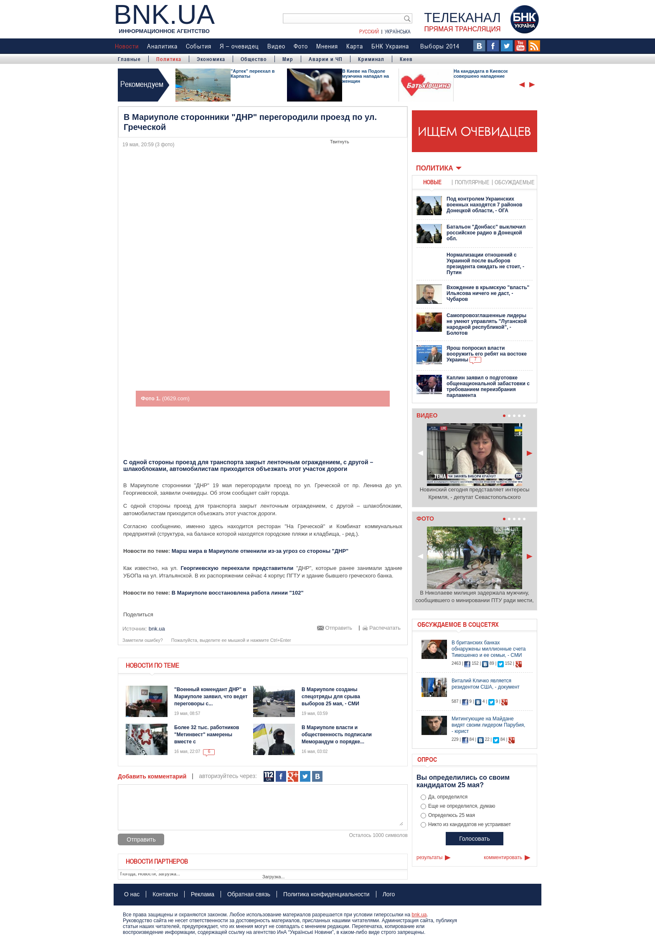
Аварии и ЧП (326, 59)
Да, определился (447, 797)
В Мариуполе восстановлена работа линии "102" (238, 593)
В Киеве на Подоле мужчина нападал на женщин (365, 76)
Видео (276, 46)
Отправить (338, 628)
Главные (129, 59)
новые (432, 182)
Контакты (165, 894)
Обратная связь (248, 894)
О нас (132, 894)
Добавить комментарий (152, 776)
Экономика (211, 59)
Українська (398, 31)
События (198, 46)
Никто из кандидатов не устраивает (469, 824)
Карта (354, 46)
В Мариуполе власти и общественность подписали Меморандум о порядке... (337, 735)
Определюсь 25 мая (451, 815)
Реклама (202, 894)
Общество (254, 59)
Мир (287, 59)
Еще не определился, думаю (461, 806)
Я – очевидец (239, 46)
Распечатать (385, 628)
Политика (168, 59)
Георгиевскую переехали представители (237, 568)
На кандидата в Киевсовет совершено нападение (484, 74)
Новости (127, 46)
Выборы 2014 (440, 46)
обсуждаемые (515, 182)
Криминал (371, 59)
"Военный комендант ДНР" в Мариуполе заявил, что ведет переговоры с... (211, 697)
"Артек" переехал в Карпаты (253, 74)
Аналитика (162, 46)
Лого (389, 894)
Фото (301, 46)
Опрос (427, 759)
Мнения (327, 46)
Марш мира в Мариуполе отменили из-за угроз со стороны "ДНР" (260, 551)
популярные (472, 182)
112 (269, 777)
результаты (429, 857)
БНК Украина (390, 46)
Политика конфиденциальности (326, 894)
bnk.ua (419, 915)
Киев (406, 59)
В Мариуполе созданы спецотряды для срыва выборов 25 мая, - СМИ (331, 697)
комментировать (503, 857)
